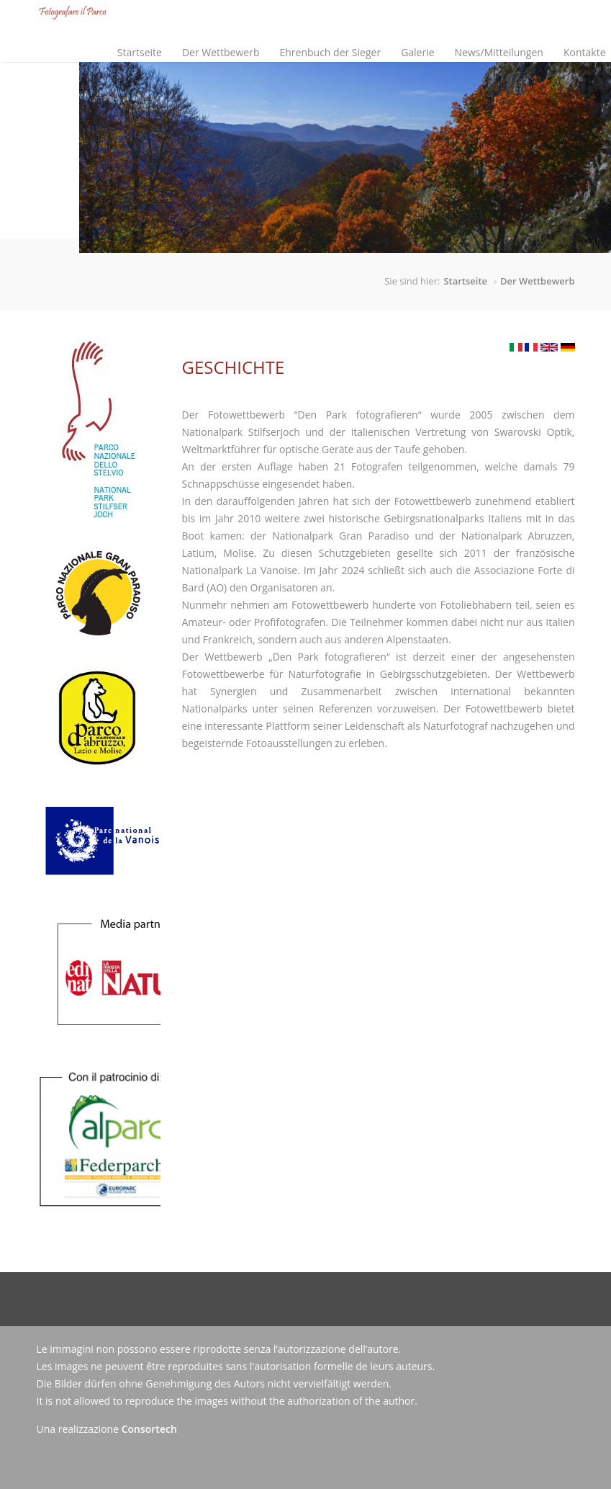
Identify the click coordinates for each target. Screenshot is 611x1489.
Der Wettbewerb (217, 40)
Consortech (149, 1429)
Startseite (139, 52)
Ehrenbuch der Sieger (330, 52)
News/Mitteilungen (499, 52)
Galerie (417, 52)
